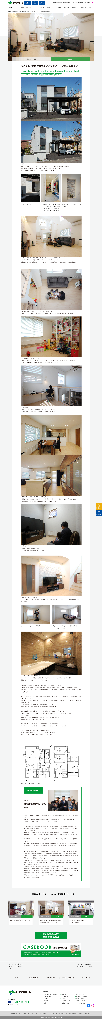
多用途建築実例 (72, 1013)
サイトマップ (35, 1013)
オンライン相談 (80, 998)
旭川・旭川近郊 (51, 978)
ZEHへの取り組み (80, 1003)
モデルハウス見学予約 (77, 2)
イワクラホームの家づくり (50, 994)
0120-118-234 (20, 1002)
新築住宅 (27, 2)
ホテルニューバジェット (85, 1013)
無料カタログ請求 (57, 2)
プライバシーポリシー (23, 1013)
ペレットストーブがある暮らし (57, 1013)
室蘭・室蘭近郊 (85, 978)
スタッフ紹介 (65, 996)
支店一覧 (64, 994)
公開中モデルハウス (49, 996)
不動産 (35, 2)
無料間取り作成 (66, 2)
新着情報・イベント (67, 1000)
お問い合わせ (87, 2)
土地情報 (46, 1003)
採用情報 (44, 1013)
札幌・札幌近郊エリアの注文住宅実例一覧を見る (51, 935)
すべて (16, 978)
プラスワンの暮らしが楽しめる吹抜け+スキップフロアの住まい (84, 966)
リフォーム (42, 2)
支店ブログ (64, 998)
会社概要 (13, 1013)
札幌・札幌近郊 (33, 978)
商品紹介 (46, 998)
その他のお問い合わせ (81, 1000)
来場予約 (98, 513)
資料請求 (98, 506)
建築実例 (46, 1000)
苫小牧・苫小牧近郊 (68, 978)
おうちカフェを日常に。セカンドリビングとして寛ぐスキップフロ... (17, 966)
